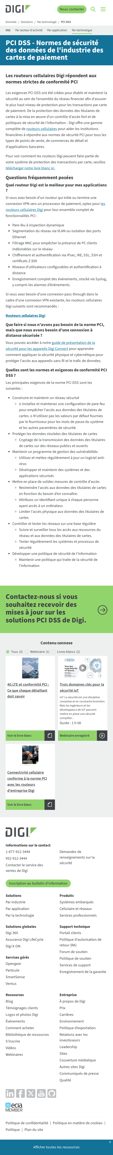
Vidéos (11, 1048)
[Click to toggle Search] (93, 9)
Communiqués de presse (79, 1073)
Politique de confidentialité (27, 1123)
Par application (57, 30)
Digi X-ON (13, 946)
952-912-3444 (16, 858)
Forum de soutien (74, 951)
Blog (9, 1001)
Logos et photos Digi (22, 1014)
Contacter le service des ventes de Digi (24, 868)
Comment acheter (20, 1028)
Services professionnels (78, 915)
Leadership (68, 1047)
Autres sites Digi (72, 1066)
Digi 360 (12, 933)
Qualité (65, 1080)
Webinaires (14, 1054)
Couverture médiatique (78, 1060)
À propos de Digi (72, 1001)
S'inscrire (13, 1041)
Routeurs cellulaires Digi (25, 315)
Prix (62, 1008)
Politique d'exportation (78, 1028)
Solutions (27, 22)
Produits (67, 895)
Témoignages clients (22, 1008)
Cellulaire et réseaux (76, 908)
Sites (63, 1053)
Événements (15, 1021)
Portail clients (70, 933)
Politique (13, 1129)
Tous (17, 652)
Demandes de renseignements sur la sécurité (77, 857)
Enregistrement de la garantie (83, 971)
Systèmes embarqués (77, 902)
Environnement (72, 1021)
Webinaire (40, 652)
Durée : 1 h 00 (82, 699)
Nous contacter (72, 9)
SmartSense (15, 977)
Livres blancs (68, 652)
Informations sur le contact (28, 845)
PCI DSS (66, 22)
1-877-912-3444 (18, 851)
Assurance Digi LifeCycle (24, 939)
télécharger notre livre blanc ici (30, 168)
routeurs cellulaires (41, 128)
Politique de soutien (75, 958)
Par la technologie (20, 915)
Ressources (15, 995)
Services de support (75, 965)
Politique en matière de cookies (78, 1123)
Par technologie (47, 22)
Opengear (13, 963)
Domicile (11, 22)
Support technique (75, 926)
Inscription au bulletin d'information (38, 883)
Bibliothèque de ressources (27, 1034)
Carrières (67, 1014)
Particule (12, 970)
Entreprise (68, 995)
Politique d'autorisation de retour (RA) (81, 942)
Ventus (11, 983)
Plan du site (33, 1129)
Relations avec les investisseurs (74, 1037)
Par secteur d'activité (28, 30)
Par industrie (15, 902)
